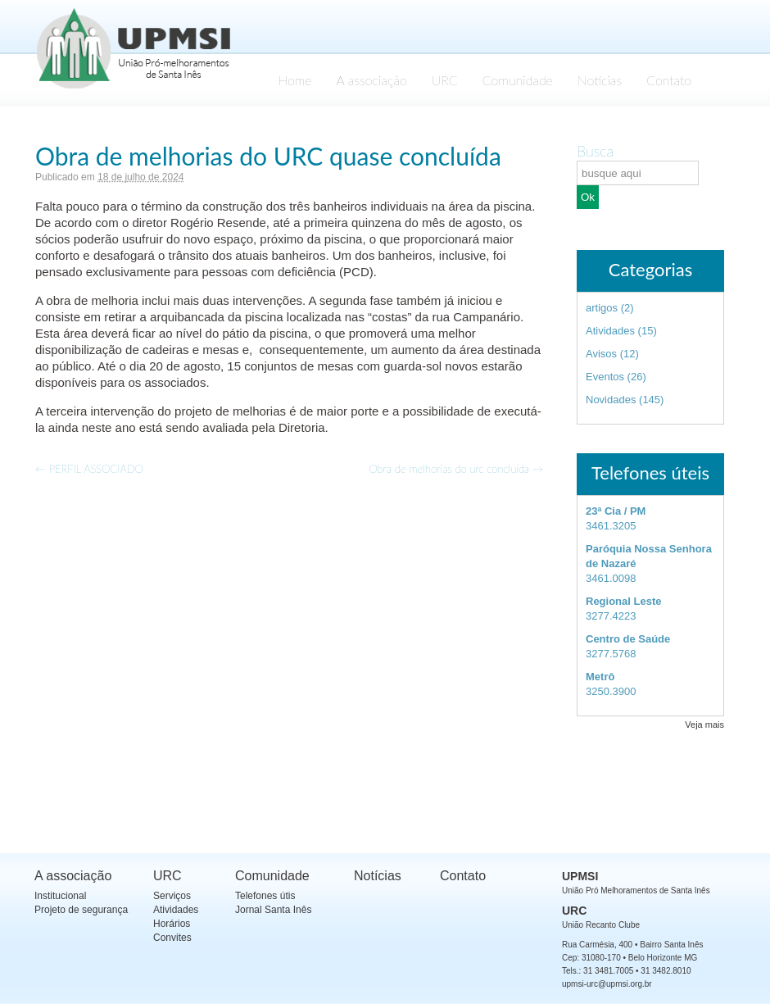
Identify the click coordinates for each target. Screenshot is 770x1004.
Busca (595, 151)
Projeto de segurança (81, 909)
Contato (668, 80)
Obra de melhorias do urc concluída (456, 468)
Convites (172, 937)
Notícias (600, 80)
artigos (602, 308)
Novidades (611, 399)
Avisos (601, 354)
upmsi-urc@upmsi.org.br (607, 983)
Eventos (605, 376)
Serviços (172, 896)
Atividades (610, 331)
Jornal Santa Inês (273, 909)
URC (445, 80)
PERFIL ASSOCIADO (89, 468)
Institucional (60, 896)
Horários (171, 923)
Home (294, 80)
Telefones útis (265, 896)
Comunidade (517, 80)
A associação (372, 80)
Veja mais (704, 724)
